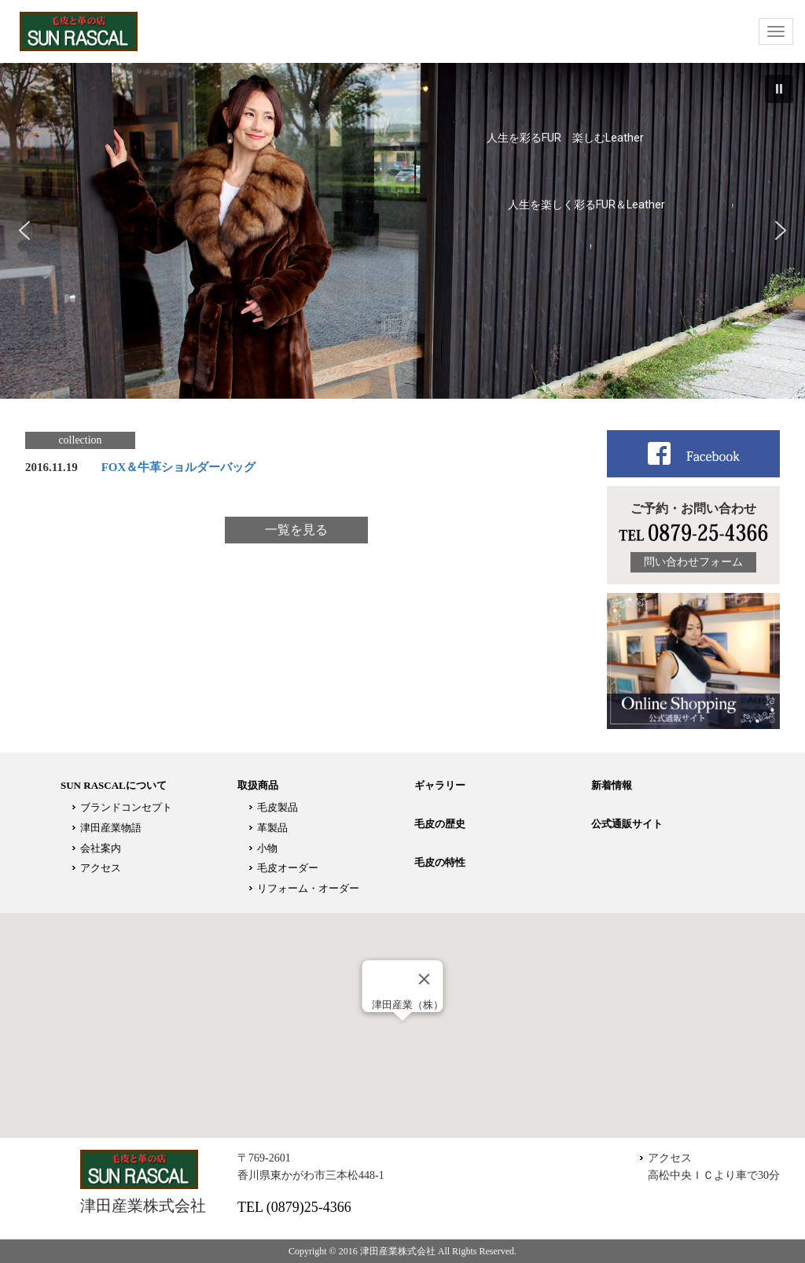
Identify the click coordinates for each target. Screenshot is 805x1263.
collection (79, 440)
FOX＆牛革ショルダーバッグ (178, 467)
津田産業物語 (111, 828)
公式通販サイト (627, 824)
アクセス (100, 868)
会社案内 (100, 848)
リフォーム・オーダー (308, 888)
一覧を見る (296, 529)
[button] (779, 89)
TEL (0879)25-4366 (294, 1207)
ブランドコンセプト (126, 807)
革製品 (272, 828)
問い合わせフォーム (693, 562)
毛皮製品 (277, 807)
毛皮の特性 (439, 862)
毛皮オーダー (287, 868)
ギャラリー (439, 785)
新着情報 (611, 785)
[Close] (424, 979)
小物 (267, 848)
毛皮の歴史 (439, 824)
